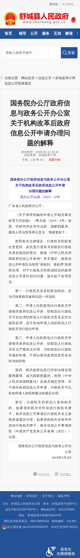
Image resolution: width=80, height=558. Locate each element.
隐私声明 (64, 496)
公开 (34, 33)
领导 (22, 33)
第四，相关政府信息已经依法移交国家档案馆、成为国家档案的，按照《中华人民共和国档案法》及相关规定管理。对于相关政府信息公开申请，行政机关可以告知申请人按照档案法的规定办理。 (40, 381)
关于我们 (48, 496)
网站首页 (27, 78)
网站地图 (16, 496)
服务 (45, 33)
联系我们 (32, 496)
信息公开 (45, 78)
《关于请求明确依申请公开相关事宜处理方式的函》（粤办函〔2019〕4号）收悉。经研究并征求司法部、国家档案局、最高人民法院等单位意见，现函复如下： (40, 223)
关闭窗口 (65, 474)
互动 (57, 33)
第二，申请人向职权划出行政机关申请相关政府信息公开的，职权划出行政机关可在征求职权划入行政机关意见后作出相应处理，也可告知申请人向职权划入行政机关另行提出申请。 (40, 317)
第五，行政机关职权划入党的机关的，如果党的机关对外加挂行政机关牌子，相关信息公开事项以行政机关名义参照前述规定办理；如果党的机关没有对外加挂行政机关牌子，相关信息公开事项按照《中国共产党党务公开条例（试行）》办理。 (40, 419)
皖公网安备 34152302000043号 (25, 527)
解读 (69, 33)
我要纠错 (54, 159)
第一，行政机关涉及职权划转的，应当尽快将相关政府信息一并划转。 (40, 293)
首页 (8, 33)
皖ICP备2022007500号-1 (22, 509)
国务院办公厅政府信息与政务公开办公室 (44, 451)
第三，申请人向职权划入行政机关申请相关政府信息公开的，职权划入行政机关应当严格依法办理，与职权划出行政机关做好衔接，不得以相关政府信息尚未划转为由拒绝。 (40, 349)
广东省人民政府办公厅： (27, 206)
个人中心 (68, 4)
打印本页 (43, 474)
